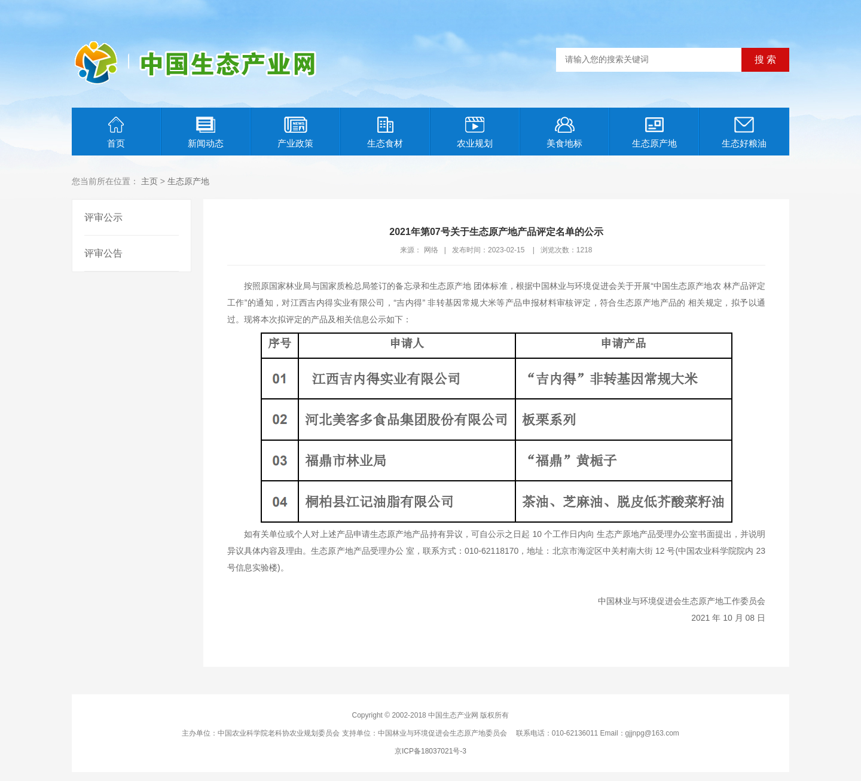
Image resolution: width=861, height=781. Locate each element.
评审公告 (103, 253)
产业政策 (295, 132)
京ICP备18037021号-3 (430, 751)
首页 (116, 132)
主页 (149, 181)
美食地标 (564, 132)
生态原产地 (654, 132)
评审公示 (103, 217)
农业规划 (475, 132)
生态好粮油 (744, 132)
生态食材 (385, 132)
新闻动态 (206, 132)
